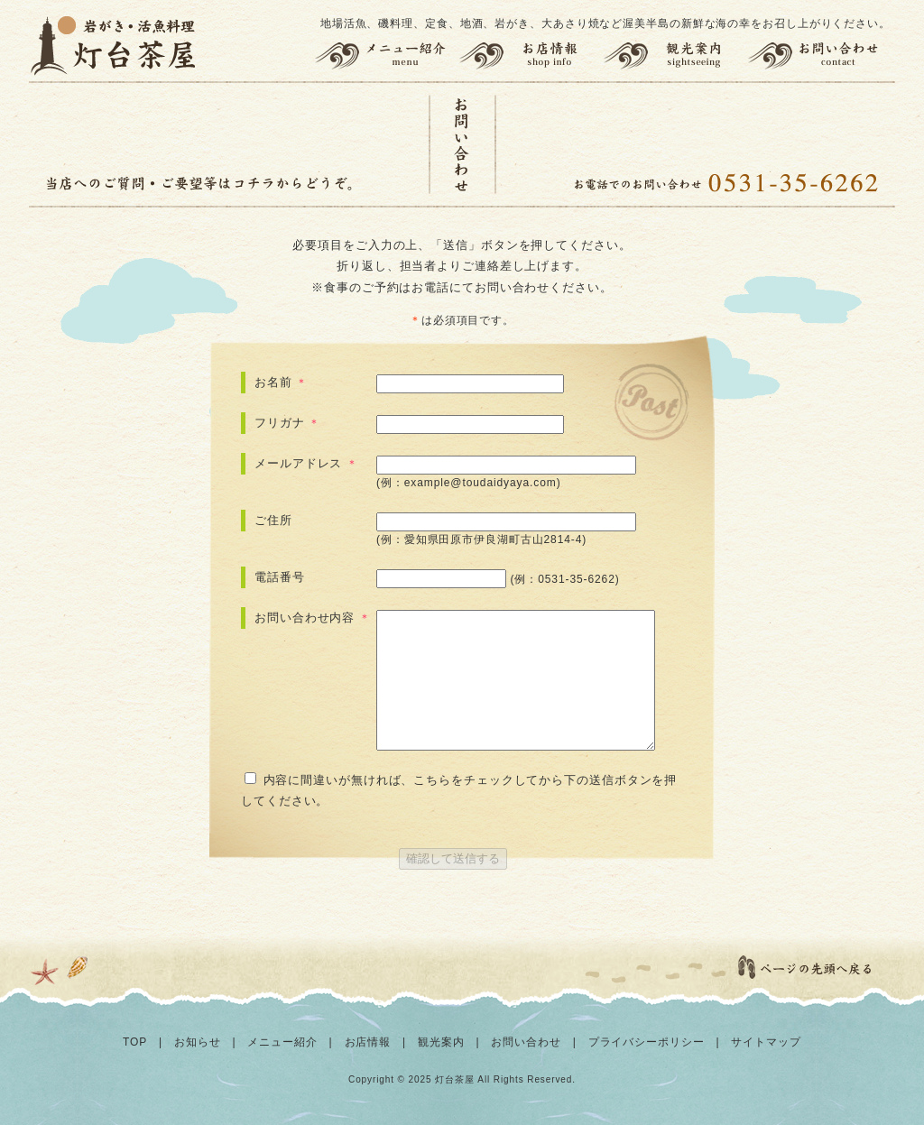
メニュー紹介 (383, 55)
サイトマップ (765, 1042)
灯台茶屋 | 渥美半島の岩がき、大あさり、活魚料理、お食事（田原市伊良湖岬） (114, 45)
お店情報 (530, 55)
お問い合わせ (821, 55)
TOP (135, 1042)
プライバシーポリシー (646, 1042)
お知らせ (197, 1042)
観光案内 (675, 55)
